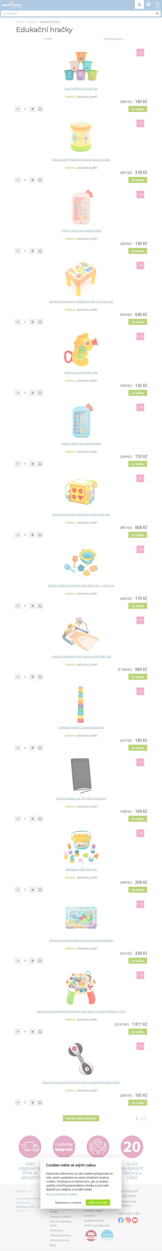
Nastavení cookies (68, 1202)
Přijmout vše (98, 1202)
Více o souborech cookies (61, 1194)
